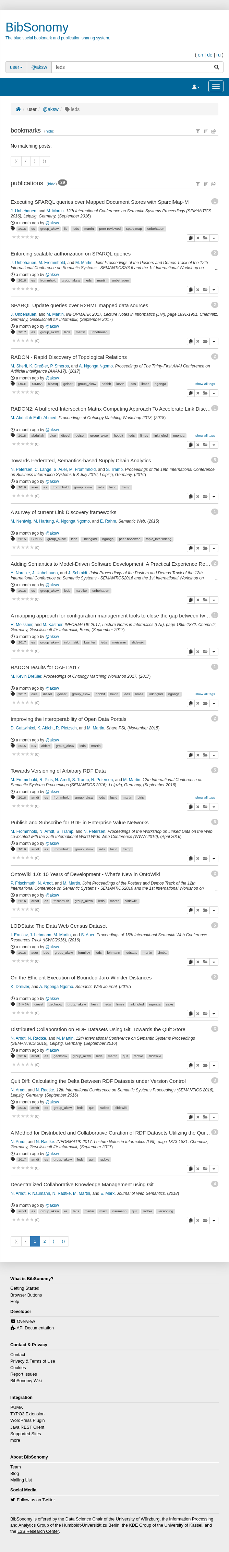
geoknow (55, 1004)
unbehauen (155, 228)
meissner (119, 642)
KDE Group (140, 1525)
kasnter (89, 642)
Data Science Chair (84, 1519)
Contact (17, 1354)
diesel (65, 435)
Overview (26, 1321)
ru (218, 55)
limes (145, 384)
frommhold (48, 280)
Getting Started (24, 1288)
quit (125, 1056)
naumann (119, 1211)
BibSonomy (37, 27)
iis (65, 228)
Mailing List (21, 1480)
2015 (22, 539)
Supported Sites (25, 1433)
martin (89, 228)
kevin (120, 384)
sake (169, 1004)
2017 (22, 332)
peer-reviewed (110, 228)
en (200, 55)
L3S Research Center (38, 1531)
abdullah (37, 435)
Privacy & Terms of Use (32, 1361)
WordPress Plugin (27, 1420)
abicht (45, 746)
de (210, 55)
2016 (22, 228)
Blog (14, 1473)
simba (161, 952)
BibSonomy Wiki (26, 1380)
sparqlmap (134, 228)
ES (33, 746)
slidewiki (138, 642)
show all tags (205, 384)
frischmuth (61, 901)
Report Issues (23, 1374)
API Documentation (35, 1328)
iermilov (84, 952)
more (15, 1440)
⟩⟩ (63, 1241)
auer (34, 487)
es (33, 228)
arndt (35, 797)
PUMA (16, 1407)
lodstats (131, 952)
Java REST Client (27, 1427)
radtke (138, 1056)
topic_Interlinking (158, 539)
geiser (68, 384)
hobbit (106, 384)
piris (140, 797)
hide (49, 131)
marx (103, 1211)
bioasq (53, 384)
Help (14, 1301)
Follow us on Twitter (36, 1500)
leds (76, 228)
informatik (71, 642)
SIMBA (37, 384)
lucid (112, 487)
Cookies (18, 1367)
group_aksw (49, 228)
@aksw (39, 67)
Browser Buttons (26, 1295)
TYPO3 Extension (27, 1414)
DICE (23, 384)
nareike (81, 590)
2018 (22, 435)
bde (46, 952)
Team (15, 1467)
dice (53, 435)
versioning (165, 1211)
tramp (126, 487)
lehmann (113, 952)
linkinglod (161, 435)
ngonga (160, 384)
